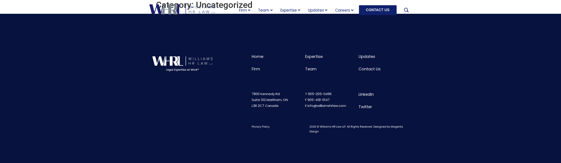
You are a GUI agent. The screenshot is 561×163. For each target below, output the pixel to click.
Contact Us (370, 69)
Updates (317, 10)
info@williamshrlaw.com (327, 105)
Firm (244, 10)
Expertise (290, 10)
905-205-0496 (320, 94)
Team (265, 10)
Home (257, 56)
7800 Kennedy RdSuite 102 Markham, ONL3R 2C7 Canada (270, 100)
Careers (344, 10)
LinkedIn (366, 94)
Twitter (365, 106)
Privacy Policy (261, 126)
